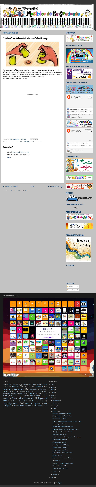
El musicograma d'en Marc (60, 447)
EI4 (32, 396)
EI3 (26, 396)
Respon (9, 157)
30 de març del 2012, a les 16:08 (21, 152)
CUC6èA (10, 394)
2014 (52, 393)
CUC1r (21, 391)
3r (17, 384)
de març (55, 411)
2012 (52, 398)
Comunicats (19, 389)
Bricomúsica (28, 387)
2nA (10, 384)
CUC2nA (27, 391)
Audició (19, 142)
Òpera (45, 403)
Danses (13, 396)
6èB (38, 384)
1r (3, 384)
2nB (14, 384)
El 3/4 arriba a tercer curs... (60, 468)
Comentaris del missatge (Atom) (20, 191)
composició (6, 389)
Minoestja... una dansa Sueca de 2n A (62, 432)
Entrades (70, 286)
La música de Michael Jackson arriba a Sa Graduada (67, 437)
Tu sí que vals (37, 406)
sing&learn (28, 405)
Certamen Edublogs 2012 (59, 466)
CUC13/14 (5, 391)
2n (6, 384)
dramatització (21, 396)
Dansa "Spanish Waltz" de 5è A (61, 445)
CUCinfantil (22, 394)
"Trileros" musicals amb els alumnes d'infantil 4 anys (67, 421)
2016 (52, 387)
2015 (52, 390)
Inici (32, 186)
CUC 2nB (42, 389)
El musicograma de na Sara (60, 450)
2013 (52, 395)
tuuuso (45, 405)
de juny (55, 403)
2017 (52, 384)
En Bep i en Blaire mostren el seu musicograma (65, 429)
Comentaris (71, 290)
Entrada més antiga (55, 186)
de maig (55, 406)
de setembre (56, 400)
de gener (55, 474)
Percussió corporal (19, 406)
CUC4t (38, 391)
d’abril (55, 408)
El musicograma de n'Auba (60, 439)
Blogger (60, 483)
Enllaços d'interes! (57, 455)
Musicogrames (35, 403)
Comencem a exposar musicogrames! (63, 463)
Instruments (35, 401)
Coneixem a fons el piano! (59, 419)
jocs (43, 401)
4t (21, 384)
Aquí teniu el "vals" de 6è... (59, 434)
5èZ (29, 384)
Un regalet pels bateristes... (60, 424)
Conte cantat (33, 389)
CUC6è (4, 394)
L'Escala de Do (56, 460)
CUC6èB (16, 394)
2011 (52, 478)
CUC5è (43, 391)
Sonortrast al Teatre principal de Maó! (63, 426)
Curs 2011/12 (24, 142)
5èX (25, 384)
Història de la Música (20, 401)
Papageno (7, 405)
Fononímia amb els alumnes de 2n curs (63, 458)
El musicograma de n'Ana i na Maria (62, 416)
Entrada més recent (10, 186)
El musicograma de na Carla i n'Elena (62, 453)
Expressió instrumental (34, 142)
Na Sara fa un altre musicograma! (62, 413)
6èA (34, 384)
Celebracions (39, 387)
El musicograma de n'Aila (59, 442)
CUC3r (33, 391)
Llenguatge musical (11, 403)
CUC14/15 (14, 391)
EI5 (37, 396)
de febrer (55, 472)
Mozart (26, 403)
